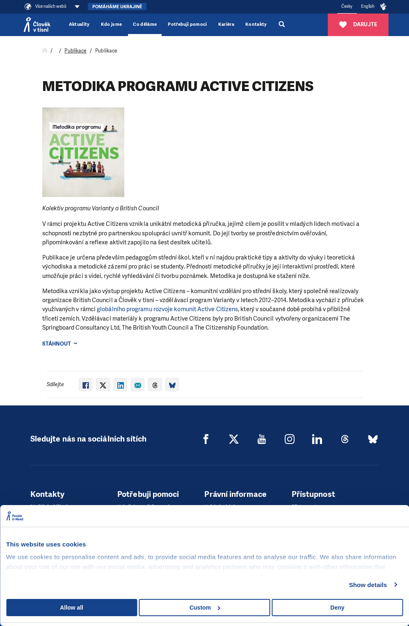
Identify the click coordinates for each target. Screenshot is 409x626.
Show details (368, 584)
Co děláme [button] (145, 24)
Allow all (71, 607)
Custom (205, 607)
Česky (346, 6)
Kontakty (256, 24)
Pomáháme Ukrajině (117, 7)
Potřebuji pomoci (187, 24)
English (368, 6)
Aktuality (79, 24)
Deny (337, 607)
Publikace (75, 51)
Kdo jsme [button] (111, 24)
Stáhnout (56, 343)
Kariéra (226, 24)
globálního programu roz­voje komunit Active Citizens (167, 309)
